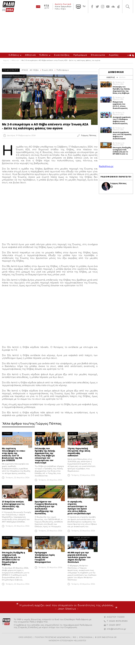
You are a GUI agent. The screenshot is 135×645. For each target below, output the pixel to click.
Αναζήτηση (127, 6)
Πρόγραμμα (80, 55)
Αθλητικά (30, 55)
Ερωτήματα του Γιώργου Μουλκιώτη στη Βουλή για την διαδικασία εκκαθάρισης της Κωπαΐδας (46, 507)
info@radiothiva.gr (116, 629)
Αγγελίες (113, 55)
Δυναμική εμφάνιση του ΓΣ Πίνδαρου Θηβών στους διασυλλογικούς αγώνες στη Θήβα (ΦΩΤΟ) (122, 120)
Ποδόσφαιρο (63, 70)
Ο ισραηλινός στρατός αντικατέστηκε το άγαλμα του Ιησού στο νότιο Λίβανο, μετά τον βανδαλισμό (79, 507)
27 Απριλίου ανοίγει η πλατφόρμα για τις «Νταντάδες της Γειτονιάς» (13, 505)
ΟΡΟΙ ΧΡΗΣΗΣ (25, 637)
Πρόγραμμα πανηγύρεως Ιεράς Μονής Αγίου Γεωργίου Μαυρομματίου (45, 557)
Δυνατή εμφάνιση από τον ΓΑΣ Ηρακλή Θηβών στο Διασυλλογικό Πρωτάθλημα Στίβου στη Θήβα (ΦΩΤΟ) (122, 135)
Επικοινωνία (98, 55)
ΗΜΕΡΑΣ (111, 77)
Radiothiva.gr (106, 166)
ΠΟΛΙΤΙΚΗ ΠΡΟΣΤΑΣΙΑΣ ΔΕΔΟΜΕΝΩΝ (52, 637)
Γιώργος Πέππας (118, 183)
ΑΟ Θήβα (34, 70)
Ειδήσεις (14, 55)
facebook (92, 6)
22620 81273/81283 (118, 621)
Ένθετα (43, 55)
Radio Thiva (8, 6)
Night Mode (131, 55)
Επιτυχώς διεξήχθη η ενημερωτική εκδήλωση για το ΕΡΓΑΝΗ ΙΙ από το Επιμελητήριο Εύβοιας (13, 558)
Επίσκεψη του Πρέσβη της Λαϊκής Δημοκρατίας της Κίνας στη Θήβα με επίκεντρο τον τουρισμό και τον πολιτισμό (45, 455)
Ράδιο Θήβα (60, 9)
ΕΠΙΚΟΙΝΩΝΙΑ (85, 637)
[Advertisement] (67, 32)
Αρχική (6, 60)
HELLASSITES (80, 641)
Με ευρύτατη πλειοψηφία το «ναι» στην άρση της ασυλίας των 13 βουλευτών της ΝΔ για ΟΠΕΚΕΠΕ (13, 454)
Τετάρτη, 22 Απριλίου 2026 (17, 478)
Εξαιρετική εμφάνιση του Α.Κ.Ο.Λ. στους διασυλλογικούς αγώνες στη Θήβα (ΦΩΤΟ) (121, 105)
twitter (97, 6)
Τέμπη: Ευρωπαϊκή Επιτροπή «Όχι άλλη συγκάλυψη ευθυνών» (79, 452)
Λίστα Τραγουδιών (63, 7)
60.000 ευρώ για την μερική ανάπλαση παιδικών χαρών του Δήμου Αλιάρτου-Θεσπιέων (79, 557)
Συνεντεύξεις (61, 55)
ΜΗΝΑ (122, 77)
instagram (102, 6)
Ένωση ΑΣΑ (47, 70)
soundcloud (113, 6)
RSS (74, 637)
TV (84, 6)
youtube (107, 6)
